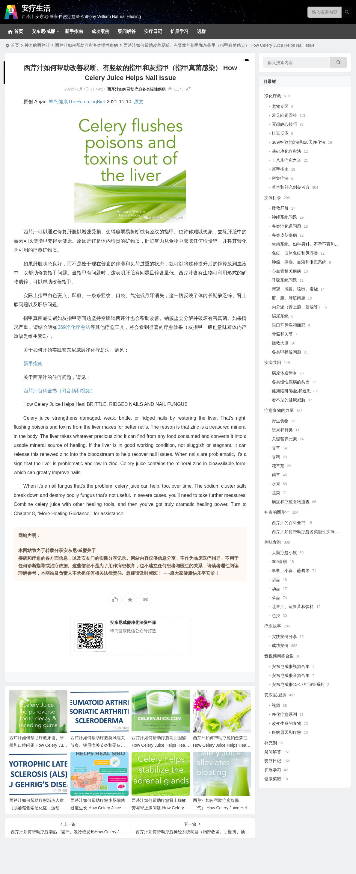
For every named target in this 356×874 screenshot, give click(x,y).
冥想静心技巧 (284, 124)
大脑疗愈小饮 (284, 552)
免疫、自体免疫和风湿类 (295, 253)
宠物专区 (280, 106)
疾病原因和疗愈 (286, 732)
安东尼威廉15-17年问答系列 (298, 684)
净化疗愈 (272, 95)
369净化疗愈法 (74, 327)
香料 (276, 456)
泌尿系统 (280, 316)
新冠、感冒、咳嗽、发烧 (295, 289)
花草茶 (278, 465)
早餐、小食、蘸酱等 (291, 570)
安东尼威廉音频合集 (291, 675)
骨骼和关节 (282, 334)
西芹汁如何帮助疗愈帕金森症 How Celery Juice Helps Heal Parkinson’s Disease (220, 745)
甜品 (276, 579)
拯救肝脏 (280, 208)
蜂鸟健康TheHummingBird (77, 101)
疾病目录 (272, 197)
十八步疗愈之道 (286, 160)
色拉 (276, 615)
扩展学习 (179, 31)
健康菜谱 (272, 778)
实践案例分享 (284, 636)
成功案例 (100, 31)
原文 (139, 101)
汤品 (276, 588)
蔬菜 (276, 492)
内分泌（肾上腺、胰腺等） (297, 307)
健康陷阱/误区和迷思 (291, 390)
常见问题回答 (284, 115)
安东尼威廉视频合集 (291, 666)
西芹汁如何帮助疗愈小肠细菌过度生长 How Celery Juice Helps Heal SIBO (99, 808)
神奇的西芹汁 (37, 45)
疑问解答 (127, 31)
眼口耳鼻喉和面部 (288, 325)
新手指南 (74, 31)
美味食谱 (272, 542)
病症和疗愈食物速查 (291, 501)
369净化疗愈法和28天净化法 (298, 142)
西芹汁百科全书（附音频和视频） (59, 390)
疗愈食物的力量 (279, 410)
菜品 (276, 597)
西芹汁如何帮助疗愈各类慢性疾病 (86, 45)
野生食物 (280, 420)
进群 (201, 31)
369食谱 (279, 561)
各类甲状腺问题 (286, 352)
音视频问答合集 (279, 656)
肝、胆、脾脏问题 (288, 298)
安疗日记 (153, 31)
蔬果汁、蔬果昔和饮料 (293, 606)
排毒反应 (280, 133)
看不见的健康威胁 (288, 399)
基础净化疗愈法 (286, 151)
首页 (15, 45)
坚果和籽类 (282, 429)
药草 (276, 474)
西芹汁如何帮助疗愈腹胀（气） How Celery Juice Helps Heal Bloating (221, 808)
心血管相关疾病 (286, 271)
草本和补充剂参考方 (291, 187)
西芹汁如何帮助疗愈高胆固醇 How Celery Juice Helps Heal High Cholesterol (159, 745)
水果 (276, 483)
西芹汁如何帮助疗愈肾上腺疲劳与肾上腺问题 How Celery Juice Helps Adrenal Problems (160, 808)
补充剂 (270, 742)
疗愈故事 (272, 626)
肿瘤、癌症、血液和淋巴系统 (299, 262)
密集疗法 (280, 178)
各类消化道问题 (286, 226)
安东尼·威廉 (43, 31)
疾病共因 (272, 362)
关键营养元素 (284, 438)
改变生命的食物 (286, 723)
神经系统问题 (284, 217)
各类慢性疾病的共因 (291, 381)
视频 (276, 705)
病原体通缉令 (284, 373)
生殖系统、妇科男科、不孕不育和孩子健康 (312, 244)
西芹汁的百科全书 (288, 522)
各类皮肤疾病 (284, 235)
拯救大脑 (280, 343)
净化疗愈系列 (284, 714)
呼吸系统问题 (284, 280)
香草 (276, 447)
